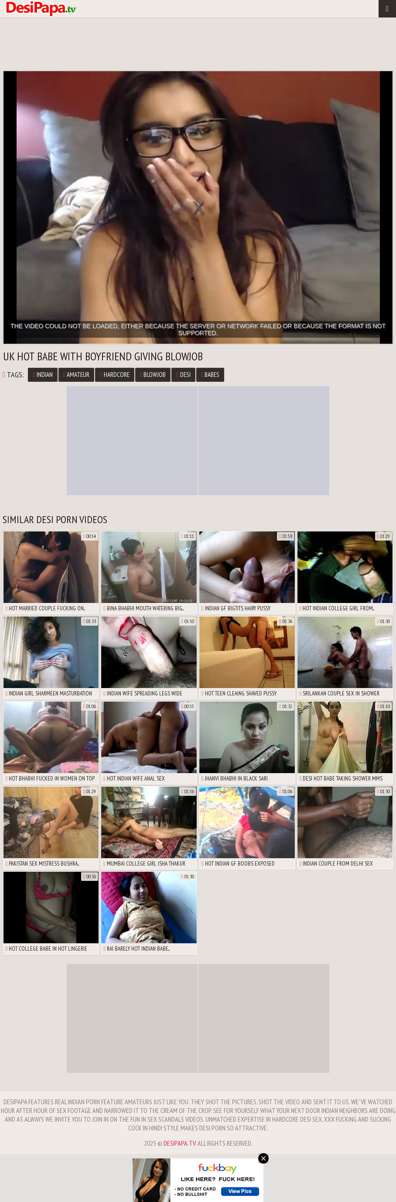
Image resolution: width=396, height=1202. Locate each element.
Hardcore (114, 374)
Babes (210, 374)
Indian (42, 374)
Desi (183, 374)
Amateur (76, 374)
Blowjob (153, 374)
